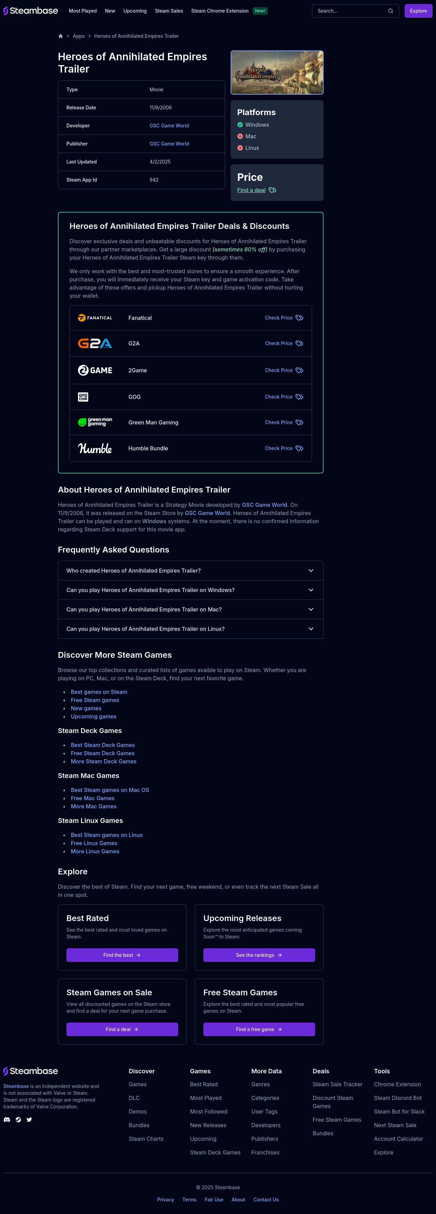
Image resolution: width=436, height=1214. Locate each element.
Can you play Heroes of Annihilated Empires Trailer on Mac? (190, 609)
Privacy (165, 1199)
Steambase (16, 1086)
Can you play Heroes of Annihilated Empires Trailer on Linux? (190, 629)
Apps (79, 36)
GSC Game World (169, 125)
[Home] (60, 36)
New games (86, 708)
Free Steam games (95, 700)
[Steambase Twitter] (29, 1119)
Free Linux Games (94, 843)
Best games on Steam (99, 691)
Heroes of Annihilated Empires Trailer (136, 36)
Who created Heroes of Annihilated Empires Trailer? (190, 570)
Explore (418, 11)
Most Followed (209, 1111)
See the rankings (259, 955)
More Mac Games (93, 806)
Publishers (264, 1138)
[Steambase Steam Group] (18, 1119)
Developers (266, 1125)
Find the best (122, 955)
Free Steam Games (337, 1119)
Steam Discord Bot (398, 1097)
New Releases (208, 1125)
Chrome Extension (397, 1084)
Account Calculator (398, 1138)
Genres (260, 1084)
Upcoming (135, 11)
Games (138, 1084)
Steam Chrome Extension (220, 11)
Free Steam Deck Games (103, 753)
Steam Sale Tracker (338, 1084)
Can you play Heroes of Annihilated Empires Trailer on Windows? (190, 590)
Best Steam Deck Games (103, 745)
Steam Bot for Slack (399, 1111)
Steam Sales (169, 11)
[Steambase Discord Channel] (6, 1119)
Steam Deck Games (215, 1152)
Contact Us (266, 1199)
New (110, 11)
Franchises (265, 1152)
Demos (138, 1111)
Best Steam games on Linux (107, 834)
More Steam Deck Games (104, 761)
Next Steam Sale (395, 1125)
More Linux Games (95, 851)
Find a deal (122, 1029)
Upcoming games (93, 716)
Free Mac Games (92, 798)
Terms (189, 1199)
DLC (134, 1097)
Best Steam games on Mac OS (110, 790)
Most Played (83, 11)
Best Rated (204, 1084)
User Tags (264, 1111)
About (238, 1199)
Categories (265, 1097)
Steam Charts (146, 1138)
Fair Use (214, 1199)
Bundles (139, 1125)
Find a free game (259, 1029)
